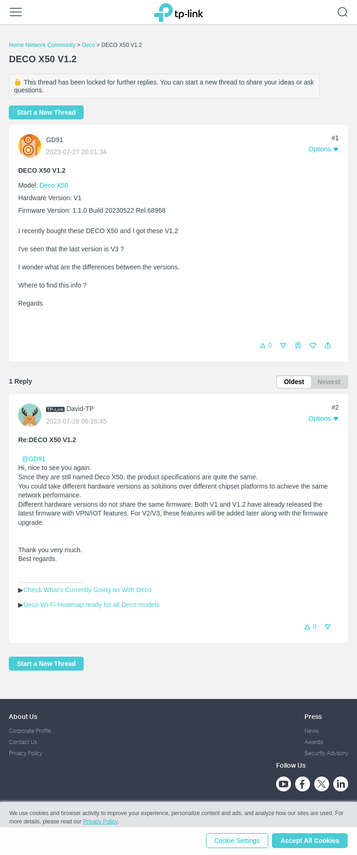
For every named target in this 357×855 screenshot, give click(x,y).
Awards (313, 741)
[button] (327, 345)
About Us (23, 716)
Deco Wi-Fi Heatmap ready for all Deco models (91, 605)
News (311, 730)
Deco (88, 45)
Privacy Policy (25, 753)
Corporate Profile (30, 730)
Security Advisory (326, 753)
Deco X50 (54, 185)
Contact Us (23, 741)
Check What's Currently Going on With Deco (87, 590)
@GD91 (34, 459)
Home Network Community (42, 45)
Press (313, 716)
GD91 (54, 140)
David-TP (79, 409)
